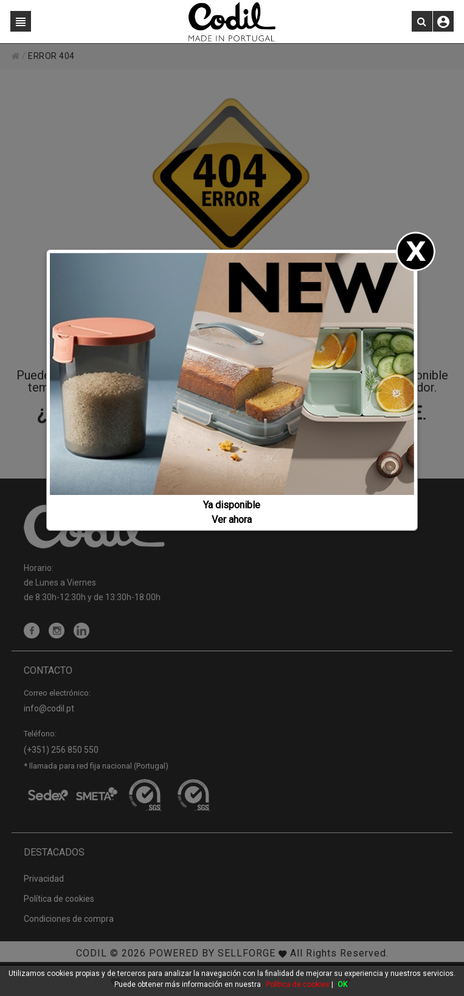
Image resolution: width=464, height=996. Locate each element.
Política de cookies (298, 984)
